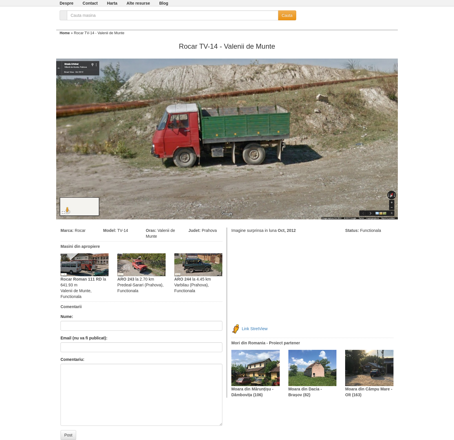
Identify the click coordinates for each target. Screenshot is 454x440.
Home (65, 33)
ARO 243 (125, 279)
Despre (66, 3)
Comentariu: (72, 359)
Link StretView (255, 328)
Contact (90, 3)
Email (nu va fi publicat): (84, 338)
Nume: (67, 316)
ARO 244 (182, 279)
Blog (163, 3)
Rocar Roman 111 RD (81, 279)
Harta (112, 3)
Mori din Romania (248, 343)
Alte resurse (138, 3)
